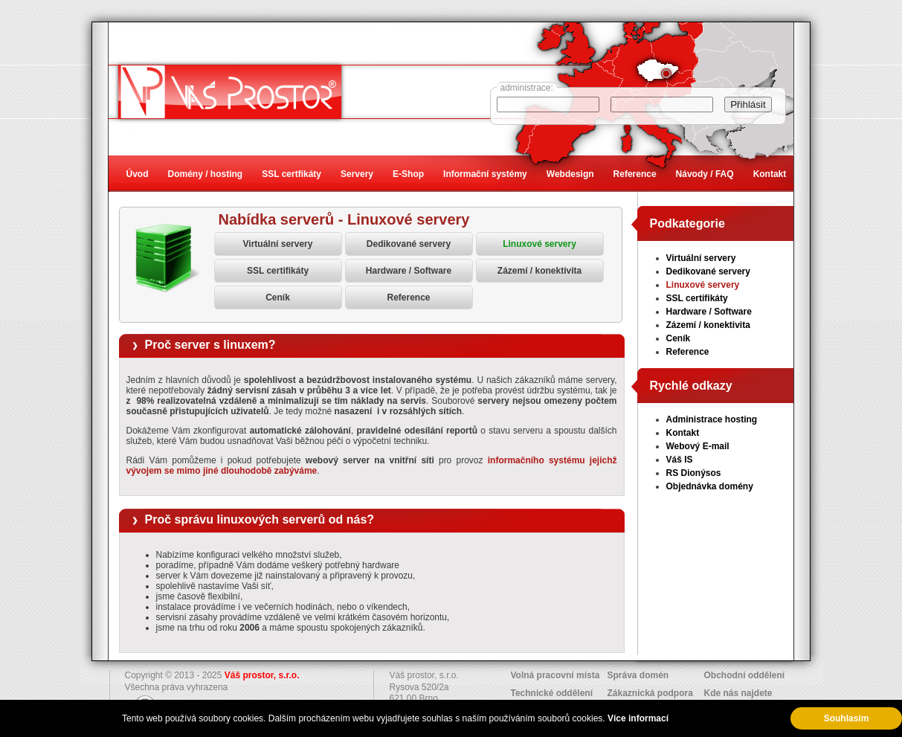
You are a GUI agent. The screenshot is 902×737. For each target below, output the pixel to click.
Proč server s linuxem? (210, 344)
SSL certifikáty (278, 270)
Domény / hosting (205, 174)
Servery (357, 174)
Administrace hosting (712, 419)
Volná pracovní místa (555, 675)
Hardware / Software (408, 270)
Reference (408, 297)
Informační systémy (485, 174)
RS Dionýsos (693, 473)
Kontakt (683, 433)
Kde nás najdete (738, 693)
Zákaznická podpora (650, 693)
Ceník (277, 297)
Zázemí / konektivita (539, 270)
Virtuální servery (278, 244)
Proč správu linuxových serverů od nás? (260, 519)
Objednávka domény (709, 486)
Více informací (638, 718)
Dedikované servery (409, 244)
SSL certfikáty (291, 174)
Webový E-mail (697, 446)
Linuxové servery (539, 244)
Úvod (137, 174)
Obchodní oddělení (744, 675)
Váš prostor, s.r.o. (262, 675)
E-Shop (408, 174)
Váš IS (679, 459)
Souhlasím (846, 718)
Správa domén (638, 675)
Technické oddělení (552, 693)
